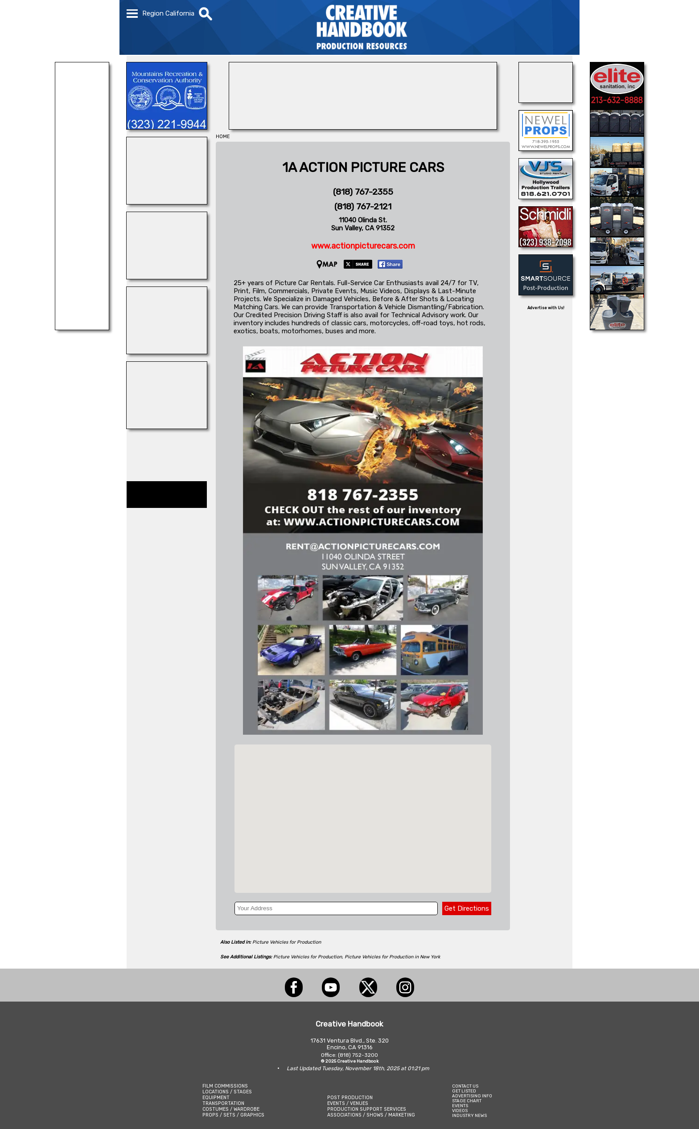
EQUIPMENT (216, 1097)
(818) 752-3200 (358, 1055)
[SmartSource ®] (545, 293)
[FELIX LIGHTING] (82, 327)
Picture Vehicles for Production (286, 942)
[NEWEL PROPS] (545, 148)
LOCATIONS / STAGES (227, 1092)
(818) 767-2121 (362, 206)
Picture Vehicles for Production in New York (392, 957)
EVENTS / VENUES (347, 1103)
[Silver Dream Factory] (167, 202)
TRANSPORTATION (223, 1103)
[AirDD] (545, 100)
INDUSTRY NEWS (469, 1115)
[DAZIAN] (167, 277)
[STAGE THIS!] (167, 426)
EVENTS (460, 1105)
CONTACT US (465, 1086)
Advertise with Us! (545, 308)
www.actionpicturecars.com (363, 246)
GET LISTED (464, 1090)
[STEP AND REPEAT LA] (363, 127)
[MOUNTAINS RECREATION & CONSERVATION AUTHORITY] (167, 127)
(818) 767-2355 (363, 192)
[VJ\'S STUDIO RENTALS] (545, 196)
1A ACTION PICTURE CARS (363, 168)
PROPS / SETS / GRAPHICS (233, 1115)
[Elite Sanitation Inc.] (617, 327)
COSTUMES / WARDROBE (230, 1109)
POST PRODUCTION (350, 1097)
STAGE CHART (466, 1100)
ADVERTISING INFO (472, 1095)
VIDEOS (460, 1110)
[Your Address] (336, 908)
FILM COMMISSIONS (225, 1086)
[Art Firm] (167, 352)
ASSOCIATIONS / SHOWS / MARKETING (371, 1115)
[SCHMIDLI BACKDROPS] (545, 245)
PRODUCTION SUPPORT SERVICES (366, 1109)
